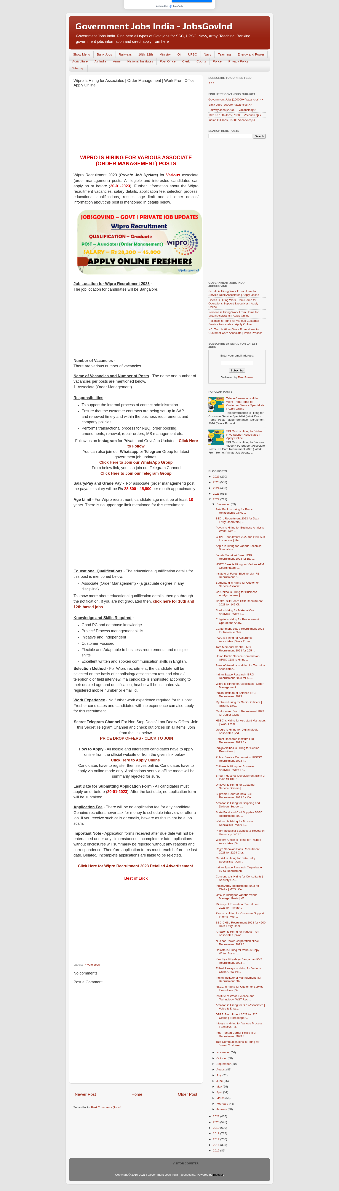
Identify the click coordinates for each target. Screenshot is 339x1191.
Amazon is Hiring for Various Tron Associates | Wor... (237, 933)
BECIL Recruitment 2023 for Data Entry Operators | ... (237, 520)
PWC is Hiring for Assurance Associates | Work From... (234, 639)
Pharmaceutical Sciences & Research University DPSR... (240, 832)
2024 (216, 488)
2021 (216, 1116)
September (224, 1063)
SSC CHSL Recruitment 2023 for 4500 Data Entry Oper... (241, 924)
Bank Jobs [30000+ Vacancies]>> (230, 104)
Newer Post (85, 1094)
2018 (216, 1133)
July (219, 1075)
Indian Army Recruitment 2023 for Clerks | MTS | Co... (237, 887)
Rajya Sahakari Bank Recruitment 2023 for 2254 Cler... (238, 850)
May (219, 1086)
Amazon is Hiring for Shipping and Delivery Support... (238, 804)
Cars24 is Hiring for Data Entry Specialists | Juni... (235, 860)
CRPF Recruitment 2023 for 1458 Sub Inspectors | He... (240, 538)
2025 (216, 482)
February (222, 1103)
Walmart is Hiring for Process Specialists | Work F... (234, 823)
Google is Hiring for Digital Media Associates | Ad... (237, 731)
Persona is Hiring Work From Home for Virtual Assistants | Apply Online (233, 313)
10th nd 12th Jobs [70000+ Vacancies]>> (234, 115)
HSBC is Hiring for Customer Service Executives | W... (240, 988)
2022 (216, 499)
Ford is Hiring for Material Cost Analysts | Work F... (235, 612)
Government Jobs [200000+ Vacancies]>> (235, 99)
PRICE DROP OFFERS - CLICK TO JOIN (136, 738)
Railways (125, 54)
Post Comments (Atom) (106, 1107)
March (220, 1098)
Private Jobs (92, 964)
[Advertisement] (136, 122)
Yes (192, 23)
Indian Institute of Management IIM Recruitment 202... (238, 979)
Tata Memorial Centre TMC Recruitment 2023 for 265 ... (235, 648)
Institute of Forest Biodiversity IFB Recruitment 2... (237, 575)
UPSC (192, 54)
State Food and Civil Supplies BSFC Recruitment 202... (239, 814)
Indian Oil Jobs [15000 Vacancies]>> (232, 120)
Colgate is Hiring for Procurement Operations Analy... (237, 621)
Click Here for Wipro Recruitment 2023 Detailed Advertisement (135, 866)
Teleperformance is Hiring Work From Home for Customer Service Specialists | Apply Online (245, 404)
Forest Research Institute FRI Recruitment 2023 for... (235, 740)
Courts (201, 61)
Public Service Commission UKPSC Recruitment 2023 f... (239, 759)
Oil (179, 54)
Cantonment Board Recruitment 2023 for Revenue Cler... (240, 630)
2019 (216, 1127)
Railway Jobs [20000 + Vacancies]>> (232, 109)
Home (136, 1094)
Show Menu (81, 54)
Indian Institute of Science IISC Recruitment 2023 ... (236, 694)
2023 (216, 493)
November (223, 1052)
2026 (216, 476)
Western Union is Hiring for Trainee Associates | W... (238, 841)
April (219, 1092)
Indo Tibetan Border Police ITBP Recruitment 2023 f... (236, 1034)
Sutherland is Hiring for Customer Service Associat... (237, 584)
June (220, 1081)
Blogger (218, 1174)
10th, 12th (145, 54)
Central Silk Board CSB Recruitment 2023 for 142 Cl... (239, 602)
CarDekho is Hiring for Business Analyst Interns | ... (236, 593)
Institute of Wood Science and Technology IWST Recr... (235, 997)
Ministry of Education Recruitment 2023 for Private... (237, 906)
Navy (207, 54)
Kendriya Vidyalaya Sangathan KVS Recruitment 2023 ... (239, 961)
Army (117, 61)
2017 (216, 1139)
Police (217, 61)
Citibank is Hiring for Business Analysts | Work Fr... (235, 768)
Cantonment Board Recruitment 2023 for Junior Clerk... (240, 713)
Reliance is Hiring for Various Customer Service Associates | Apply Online (233, 322)
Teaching (224, 54)
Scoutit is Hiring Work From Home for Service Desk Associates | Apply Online (233, 293)
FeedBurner (245, 377)
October (222, 1058)
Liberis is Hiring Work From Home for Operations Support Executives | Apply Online (233, 303)
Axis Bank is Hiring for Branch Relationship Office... (235, 511)
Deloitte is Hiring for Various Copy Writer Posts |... (237, 951)
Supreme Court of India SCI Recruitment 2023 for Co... (234, 795)
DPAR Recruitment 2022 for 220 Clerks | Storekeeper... (236, 1016)
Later (148, 23)
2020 (216, 1122)
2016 (216, 1144)
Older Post (187, 1094)
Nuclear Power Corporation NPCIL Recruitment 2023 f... (238, 942)
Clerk (186, 61)
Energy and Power (251, 54)
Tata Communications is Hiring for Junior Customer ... (237, 1043)
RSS (211, 83)
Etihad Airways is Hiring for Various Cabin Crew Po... (238, 970)
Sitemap (78, 68)
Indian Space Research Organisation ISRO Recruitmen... (240, 869)
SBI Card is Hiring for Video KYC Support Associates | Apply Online (244, 435)
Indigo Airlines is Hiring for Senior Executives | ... (237, 749)
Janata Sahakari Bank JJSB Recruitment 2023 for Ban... (235, 557)
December (223, 504)
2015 (216, 1150)
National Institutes (140, 61)
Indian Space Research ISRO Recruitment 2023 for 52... (235, 676)
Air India (100, 61)
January (222, 1109)
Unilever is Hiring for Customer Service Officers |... (236, 786)
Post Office (168, 61)
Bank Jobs (104, 54)
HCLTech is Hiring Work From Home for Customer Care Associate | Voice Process (235, 331)
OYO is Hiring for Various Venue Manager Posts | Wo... (236, 896)
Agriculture (80, 61)
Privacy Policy (238, 61)
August (221, 1069)
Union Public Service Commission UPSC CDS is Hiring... (238, 657)
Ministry (165, 54)
